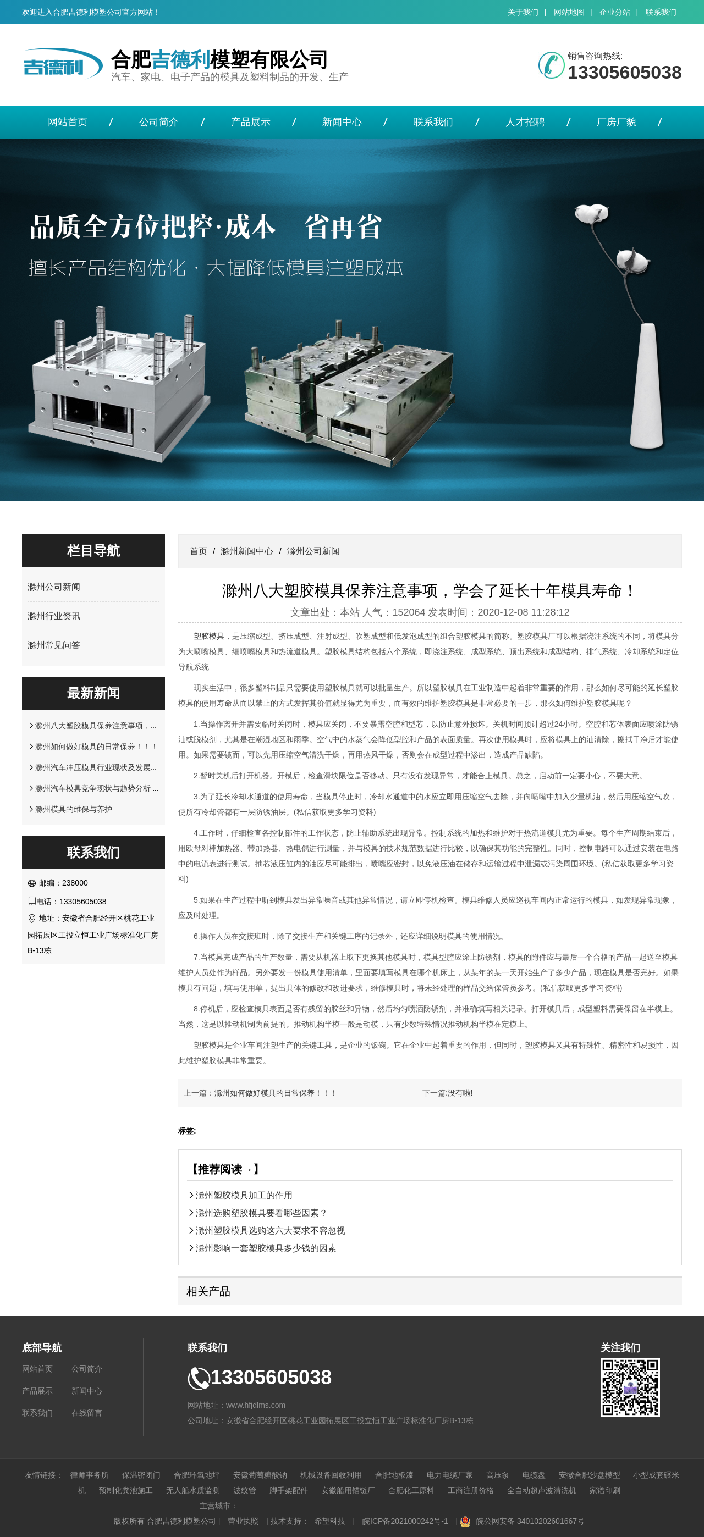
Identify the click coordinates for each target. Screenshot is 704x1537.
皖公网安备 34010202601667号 (530, 1521)
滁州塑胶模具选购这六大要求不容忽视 (270, 1230)
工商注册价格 (471, 1490)
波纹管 (244, 1490)
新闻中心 (342, 122)
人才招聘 (525, 122)
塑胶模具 (209, 636)
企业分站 (615, 12)
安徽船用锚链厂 (348, 1490)
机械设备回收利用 (331, 1474)
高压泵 (497, 1474)
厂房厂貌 (616, 122)
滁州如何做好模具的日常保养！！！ (96, 746)
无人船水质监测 (193, 1490)
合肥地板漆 (394, 1474)
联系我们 (661, 12)
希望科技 (330, 1521)
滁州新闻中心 (247, 551)
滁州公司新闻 (54, 586)
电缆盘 (534, 1474)
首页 (198, 551)
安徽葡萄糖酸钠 (260, 1474)
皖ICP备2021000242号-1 (405, 1521)
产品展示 (251, 122)
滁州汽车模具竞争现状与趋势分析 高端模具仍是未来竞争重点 (140, 788)
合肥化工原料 (411, 1490)
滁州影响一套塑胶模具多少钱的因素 (266, 1247)
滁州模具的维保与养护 (73, 809)
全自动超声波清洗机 (541, 1490)
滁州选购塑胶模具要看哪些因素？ (262, 1212)
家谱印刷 (605, 1490)
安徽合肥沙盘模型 (589, 1474)
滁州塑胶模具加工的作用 (244, 1195)
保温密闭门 (141, 1474)
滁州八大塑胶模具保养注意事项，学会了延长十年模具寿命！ (139, 725)
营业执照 (243, 1521)
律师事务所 (89, 1474)
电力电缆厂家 (450, 1474)
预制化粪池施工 (126, 1490)
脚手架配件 (289, 1490)
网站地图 (569, 12)
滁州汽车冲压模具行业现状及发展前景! (102, 767)
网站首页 (67, 122)
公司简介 (159, 122)
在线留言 (87, 1412)
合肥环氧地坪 (197, 1474)
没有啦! (460, 1092)
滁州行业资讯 (54, 616)
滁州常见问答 (54, 645)
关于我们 (523, 12)
